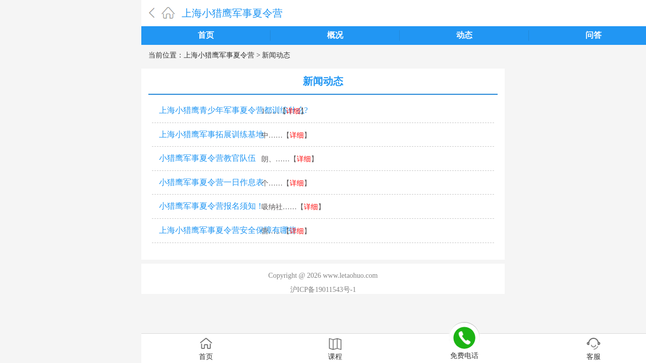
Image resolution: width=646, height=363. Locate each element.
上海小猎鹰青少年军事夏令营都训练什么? (233, 110)
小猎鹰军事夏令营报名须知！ (211, 206)
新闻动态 (276, 55)
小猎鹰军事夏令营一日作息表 (211, 182)
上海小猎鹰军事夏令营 (232, 13)
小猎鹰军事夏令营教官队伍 (207, 158)
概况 (335, 35)
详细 (293, 111)
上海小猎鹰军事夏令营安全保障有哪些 (227, 230)
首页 (206, 35)
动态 (464, 35)
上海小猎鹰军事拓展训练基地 (211, 134)
